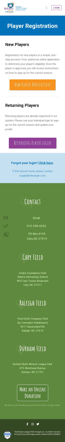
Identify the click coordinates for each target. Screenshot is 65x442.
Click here (45, 163)
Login (56, 8)
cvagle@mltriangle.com (32, 175)
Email (36, 218)
